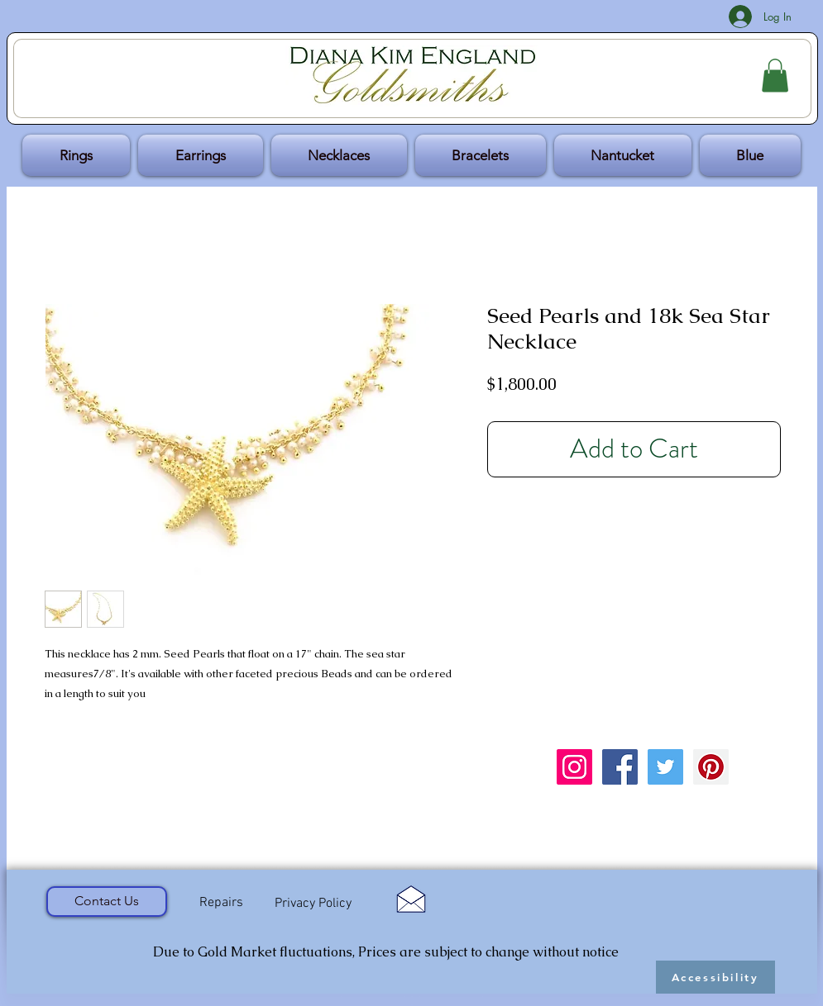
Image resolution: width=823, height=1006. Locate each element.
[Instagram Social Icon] (574, 767)
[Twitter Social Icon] (665, 767)
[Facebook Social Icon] (620, 767)
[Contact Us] (106, 901)
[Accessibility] (715, 977)
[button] (775, 76)
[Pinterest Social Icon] (711, 767)
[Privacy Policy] (313, 904)
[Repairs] (222, 903)
